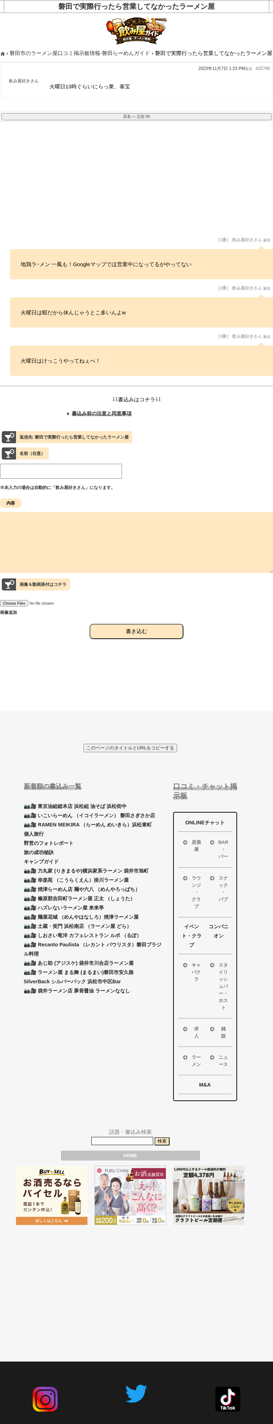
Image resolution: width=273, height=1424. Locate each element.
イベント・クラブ (192, 936)
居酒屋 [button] (191, 845)
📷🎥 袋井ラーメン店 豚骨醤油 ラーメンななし (77, 991)
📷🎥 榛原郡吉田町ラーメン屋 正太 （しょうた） (79, 898)
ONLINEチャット (204, 822)
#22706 (263, 68)
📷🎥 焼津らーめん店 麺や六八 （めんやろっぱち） (82, 889)
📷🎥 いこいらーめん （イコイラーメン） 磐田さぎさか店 (89, 815)
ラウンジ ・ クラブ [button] (191, 892)
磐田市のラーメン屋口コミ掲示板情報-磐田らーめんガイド (80, 53)
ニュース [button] (218, 1060)
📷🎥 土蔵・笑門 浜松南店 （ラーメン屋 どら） (78, 926)
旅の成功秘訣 (39, 852)
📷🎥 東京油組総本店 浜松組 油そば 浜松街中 (75, 806)
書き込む (136, 644)
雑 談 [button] (217, 1032)
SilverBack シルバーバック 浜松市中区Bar (72, 981)
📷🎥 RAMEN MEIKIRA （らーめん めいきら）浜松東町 (88, 825)
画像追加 (8, 625)
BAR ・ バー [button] (219, 849)
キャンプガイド (41, 861)
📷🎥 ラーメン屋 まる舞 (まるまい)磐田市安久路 (79, 972)
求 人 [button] (190, 1032)
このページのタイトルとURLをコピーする (130, 748)
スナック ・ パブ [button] (218, 888)
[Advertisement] (136, 184)
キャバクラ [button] (191, 972)
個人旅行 (34, 834)
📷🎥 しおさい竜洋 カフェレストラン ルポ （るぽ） (83, 935)
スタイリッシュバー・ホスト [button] (218, 986)
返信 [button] (248, 69)
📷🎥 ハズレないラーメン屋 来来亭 (64, 908)
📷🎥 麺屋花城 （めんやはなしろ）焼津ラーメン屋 (81, 917)
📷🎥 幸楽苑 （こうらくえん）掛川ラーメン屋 (76, 880)
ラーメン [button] (191, 1060)
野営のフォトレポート (49, 843)
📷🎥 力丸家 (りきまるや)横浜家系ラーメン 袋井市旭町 (86, 871)
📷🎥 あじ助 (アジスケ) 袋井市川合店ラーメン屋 (79, 963)
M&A (205, 1085)
